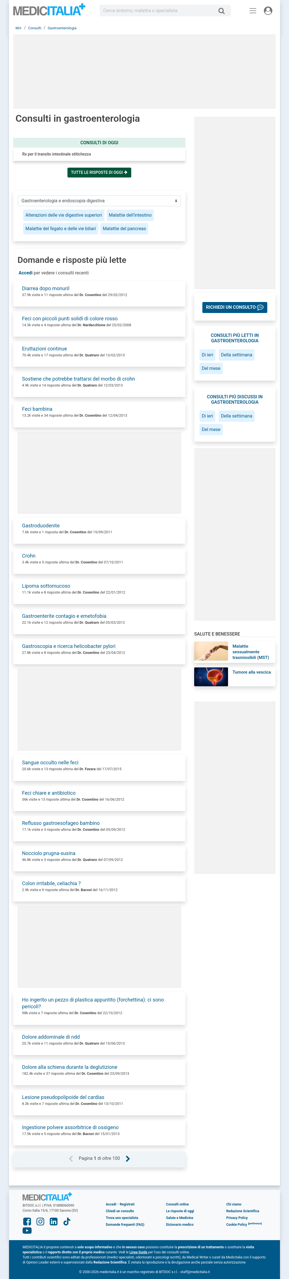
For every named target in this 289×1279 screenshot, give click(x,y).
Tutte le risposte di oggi (99, 172)
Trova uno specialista (122, 1218)
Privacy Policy (237, 1218)
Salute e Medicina (179, 1218)
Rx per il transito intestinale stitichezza (56, 154)
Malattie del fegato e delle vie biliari (60, 228)
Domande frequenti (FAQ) (125, 1225)
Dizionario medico (179, 1225)
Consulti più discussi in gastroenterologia (234, 399)
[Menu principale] (252, 10)
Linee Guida (138, 1252)
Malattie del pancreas (124, 228)
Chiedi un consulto (120, 1211)
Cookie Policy (236, 1225)
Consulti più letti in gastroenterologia (235, 338)
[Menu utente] (268, 10)
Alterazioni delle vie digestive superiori (63, 215)
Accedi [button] (25, 273)
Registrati (127, 1204)
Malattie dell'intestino (130, 215)
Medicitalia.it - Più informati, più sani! (49, 12)
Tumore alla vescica (252, 672)
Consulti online (177, 1204)
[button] (234, 307)
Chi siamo (234, 1204)
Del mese (211, 368)
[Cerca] (223, 11)
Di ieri (207, 355)
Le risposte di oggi (180, 1211)
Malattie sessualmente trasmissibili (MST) (251, 652)
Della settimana (236, 355)
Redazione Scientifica (242, 1211)
